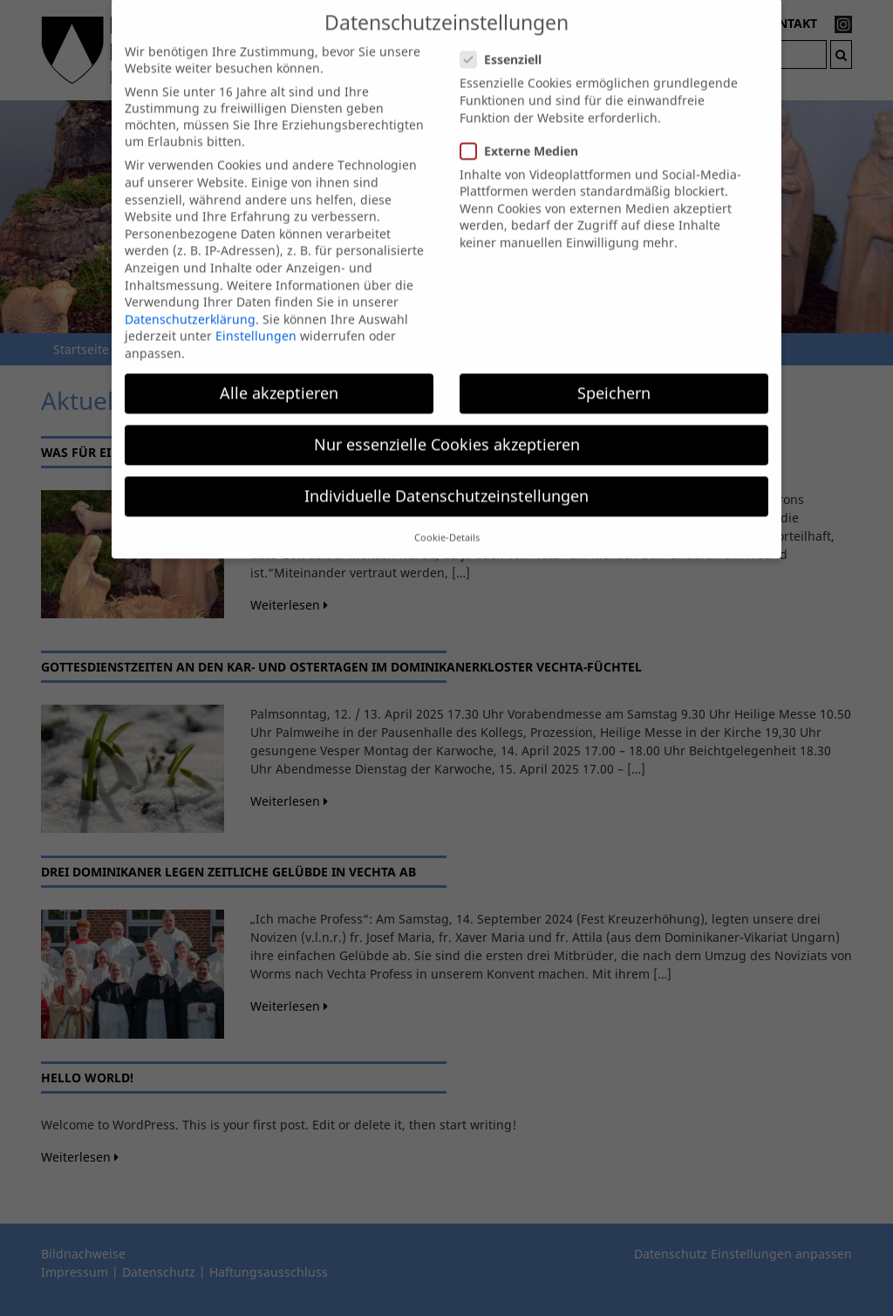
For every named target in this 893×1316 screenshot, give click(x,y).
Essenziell (506, 45)
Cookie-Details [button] (447, 522)
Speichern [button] (614, 377)
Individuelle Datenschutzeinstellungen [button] (446, 481)
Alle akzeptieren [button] (279, 377)
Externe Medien (525, 135)
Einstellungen (256, 321)
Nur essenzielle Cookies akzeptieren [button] (447, 429)
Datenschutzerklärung (190, 304)
